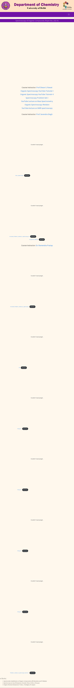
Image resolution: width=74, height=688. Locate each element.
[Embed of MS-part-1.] (37, 397)
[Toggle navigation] (69, 14)
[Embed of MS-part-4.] (37, 581)
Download (27, 175)
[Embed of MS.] (37, 336)
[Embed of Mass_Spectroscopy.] (36, 144)
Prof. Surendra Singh (44, 114)
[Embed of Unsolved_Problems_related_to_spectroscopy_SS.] (36, 205)
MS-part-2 (19, 489)
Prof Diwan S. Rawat (44, 87)
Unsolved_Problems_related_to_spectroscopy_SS (19, 236)
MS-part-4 (19, 611)
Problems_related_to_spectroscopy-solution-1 (19, 672)
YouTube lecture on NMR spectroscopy (37, 108)
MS (19, 367)
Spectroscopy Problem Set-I (37, 98)
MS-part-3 (19, 550)
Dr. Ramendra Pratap (44, 245)
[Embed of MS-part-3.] (37, 520)
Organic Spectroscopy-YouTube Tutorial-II (37, 94)
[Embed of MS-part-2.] (37, 459)
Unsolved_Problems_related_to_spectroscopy (19, 306)
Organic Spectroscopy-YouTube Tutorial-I (37, 91)
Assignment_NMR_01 (33, 239)
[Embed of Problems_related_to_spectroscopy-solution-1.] (37, 642)
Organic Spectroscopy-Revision (37, 104)
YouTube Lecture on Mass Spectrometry (37, 101)
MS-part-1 (19, 428)
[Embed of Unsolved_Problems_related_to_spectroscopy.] (37, 275)
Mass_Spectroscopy (19, 175)
